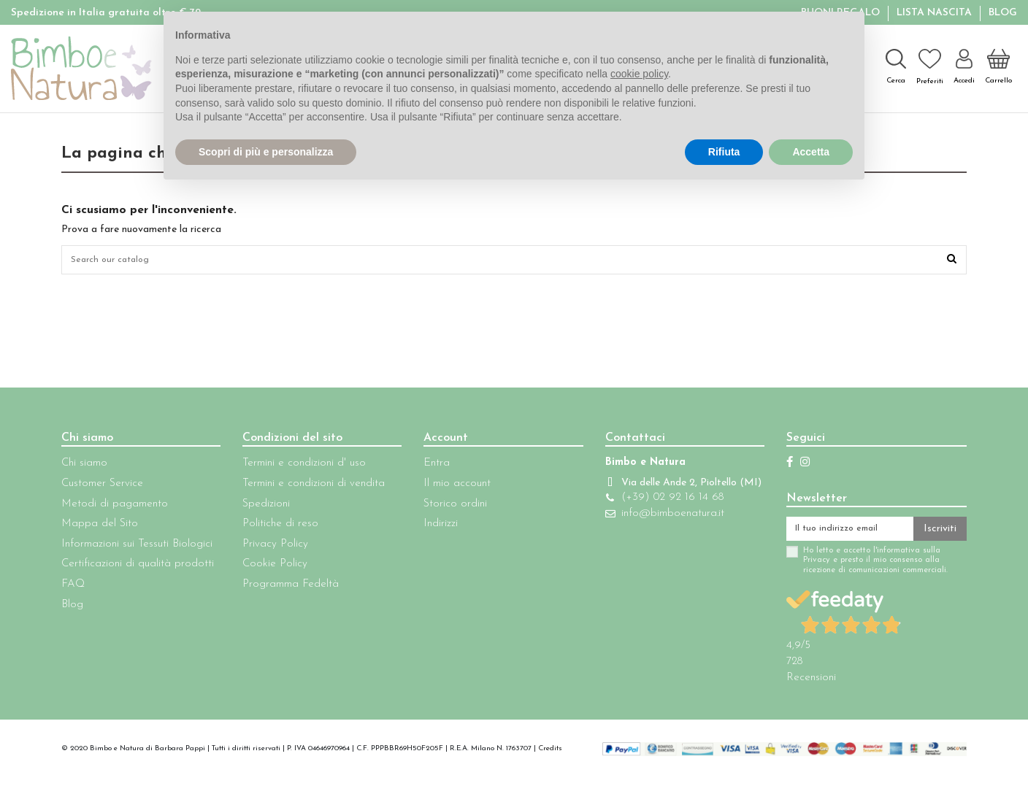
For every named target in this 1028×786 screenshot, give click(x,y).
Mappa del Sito (99, 528)
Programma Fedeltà (286, 588)
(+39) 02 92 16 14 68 (658, 516)
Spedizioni (261, 507)
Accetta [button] (810, 152)
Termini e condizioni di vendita (309, 487)
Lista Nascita (936, 12)
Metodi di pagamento (114, 507)
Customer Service (102, 487)
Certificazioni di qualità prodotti (137, 568)
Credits (550, 756)
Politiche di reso (276, 528)
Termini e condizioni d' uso (299, 467)
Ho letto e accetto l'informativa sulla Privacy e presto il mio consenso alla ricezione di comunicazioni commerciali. (856, 568)
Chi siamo (84, 467)
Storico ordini (446, 507)
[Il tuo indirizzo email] (840, 535)
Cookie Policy (270, 568)
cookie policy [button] (639, 74)
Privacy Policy (271, 548)
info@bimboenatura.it (658, 532)
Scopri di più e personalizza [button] (266, 152)
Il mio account (448, 487)
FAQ (73, 588)
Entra (428, 467)
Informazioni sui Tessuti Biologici (136, 548)
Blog (1003, 12)
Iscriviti (940, 534)
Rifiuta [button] (724, 152)
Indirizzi (432, 528)
